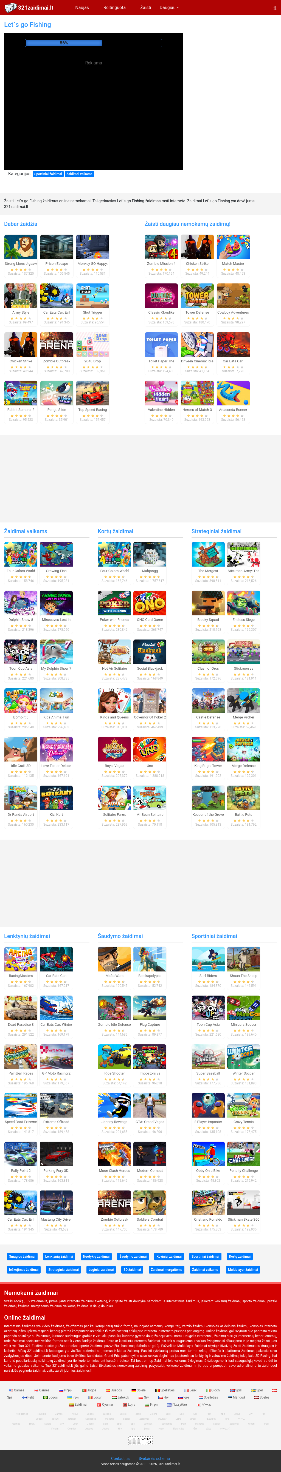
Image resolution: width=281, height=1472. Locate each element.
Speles (261, 1397)
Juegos (114, 1390)
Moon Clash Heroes (114, 1171)
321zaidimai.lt (35, 7)
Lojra (129, 1404)
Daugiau (168, 7)
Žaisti (145, 7)
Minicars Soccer (243, 1024)
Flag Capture (150, 1024)
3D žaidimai (132, 1270)
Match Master (233, 264)
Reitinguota (114, 7)
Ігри (74, 1397)
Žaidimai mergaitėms (166, 1270)
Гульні (54, 1428)
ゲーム (204, 1404)
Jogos (89, 1390)
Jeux (190, 1390)
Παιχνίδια (177, 1404)
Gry (144, 1397)
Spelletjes (165, 1390)
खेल (195, 1428)
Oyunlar (105, 1404)
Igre (184, 1397)
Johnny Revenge (115, 1122)
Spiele (138, 1390)
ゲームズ (225, 1428)
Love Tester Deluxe (56, 766)
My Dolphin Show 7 (56, 668)
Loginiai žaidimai (101, 1270)
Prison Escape (57, 264)
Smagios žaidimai (22, 1256)
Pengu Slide (56, 410)
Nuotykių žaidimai (96, 1256)
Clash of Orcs (208, 668)
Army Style (20, 312)
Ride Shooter (114, 1073)
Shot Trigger (92, 312)
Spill (236, 1390)
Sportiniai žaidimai (48, 174)
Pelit (28, 1397)
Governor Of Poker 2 (150, 717)
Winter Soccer (243, 1073)
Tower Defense (197, 312)
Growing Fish (56, 571)
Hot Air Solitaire (114, 668)
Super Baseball (208, 1073)
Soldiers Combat (150, 1219)
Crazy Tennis (244, 1122)
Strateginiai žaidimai (217, 531)
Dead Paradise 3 (21, 1024)
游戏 (208, 1428)
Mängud (237, 1397)
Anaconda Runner (233, 410)
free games (22, 1414)
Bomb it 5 (20, 717)
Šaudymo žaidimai (120, 936)
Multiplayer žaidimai (243, 1270)
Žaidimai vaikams (79, 174)
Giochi (213, 1390)
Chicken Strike (21, 361)
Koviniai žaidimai (169, 1256)
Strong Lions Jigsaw (21, 264)
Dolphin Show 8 (21, 620)
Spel (257, 1390)
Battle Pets (243, 814)
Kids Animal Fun (56, 717)
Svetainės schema (154, 1458)
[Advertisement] (93, 105)
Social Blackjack (150, 668)
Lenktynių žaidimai (27, 936)
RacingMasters (21, 976)
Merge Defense (243, 766)
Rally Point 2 (20, 1171)
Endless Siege (243, 620)
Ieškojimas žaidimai (23, 1270)
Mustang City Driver (56, 1219)
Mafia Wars (114, 976)
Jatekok (121, 1397)
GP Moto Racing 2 (56, 1073)
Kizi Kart (56, 814)
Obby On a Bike (208, 1171)
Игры (66, 1390)
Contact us (120, 1458)
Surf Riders (208, 976)
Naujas (82, 7)
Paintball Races (21, 1073)
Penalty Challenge (243, 1171)
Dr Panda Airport (21, 814)
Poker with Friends (114, 620)
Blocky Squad (208, 620)
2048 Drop (93, 361)
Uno (150, 766)
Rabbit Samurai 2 (21, 410)
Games (17, 1390)
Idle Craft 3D (21, 766)
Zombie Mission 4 (161, 264)
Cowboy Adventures (233, 312)
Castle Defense (208, 717)
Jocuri (95, 1397)
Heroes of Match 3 (197, 410)
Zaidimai (78, 1404)
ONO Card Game (150, 620)
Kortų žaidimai (115, 531)
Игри (151, 1404)
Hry (163, 1397)
